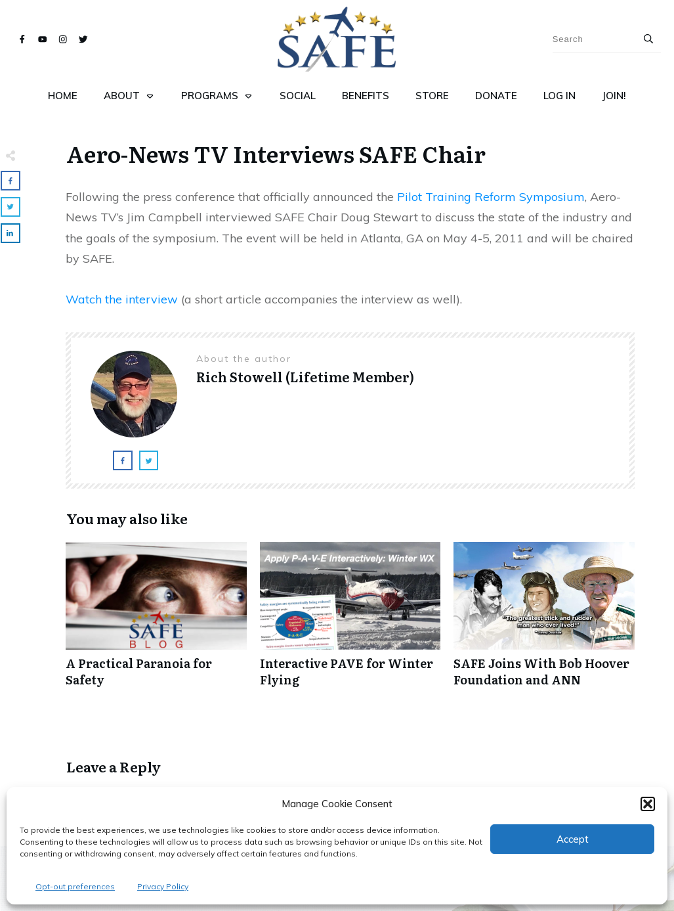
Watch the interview (122, 299)
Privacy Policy (162, 886)
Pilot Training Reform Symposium (491, 196)
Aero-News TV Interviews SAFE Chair (276, 153)
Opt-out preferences (75, 886)
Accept (573, 839)
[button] (647, 804)
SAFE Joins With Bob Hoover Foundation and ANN (544, 621)
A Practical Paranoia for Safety (156, 621)
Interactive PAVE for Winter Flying (350, 621)
